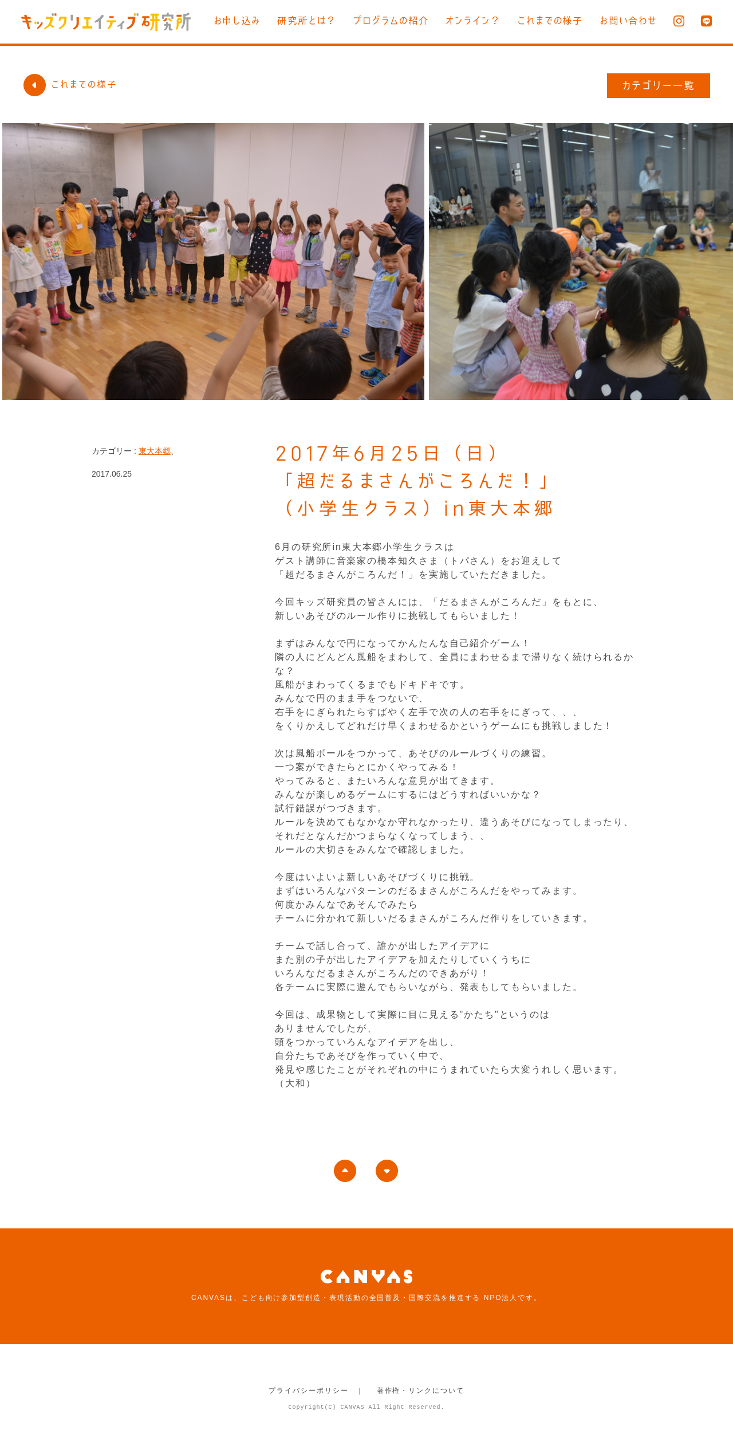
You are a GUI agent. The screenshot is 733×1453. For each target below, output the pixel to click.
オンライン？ (472, 21)
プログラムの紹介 (390, 21)
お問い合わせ (628, 21)
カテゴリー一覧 (659, 85)
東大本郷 (155, 450)
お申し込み (235, 21)
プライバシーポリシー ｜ (316, 1391)
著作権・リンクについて (420, 1391)
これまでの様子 (550, 21)
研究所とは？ (305, 21)
